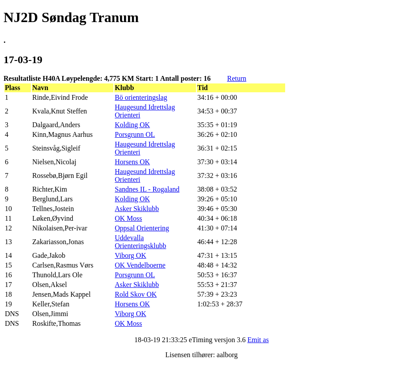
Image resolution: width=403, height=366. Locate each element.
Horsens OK (132, 162)
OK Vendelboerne (140, 265)
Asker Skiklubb (137, 208)
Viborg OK (130, 255)
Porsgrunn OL (135, 134)
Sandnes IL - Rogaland (147, 189)
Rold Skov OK (136, 294)
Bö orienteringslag (141, 97)
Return (236, 78)
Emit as (257, 339)
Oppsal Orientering (142, 228)
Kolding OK (132, 124)
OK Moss (128, 218)
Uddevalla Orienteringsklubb (140, 241)
